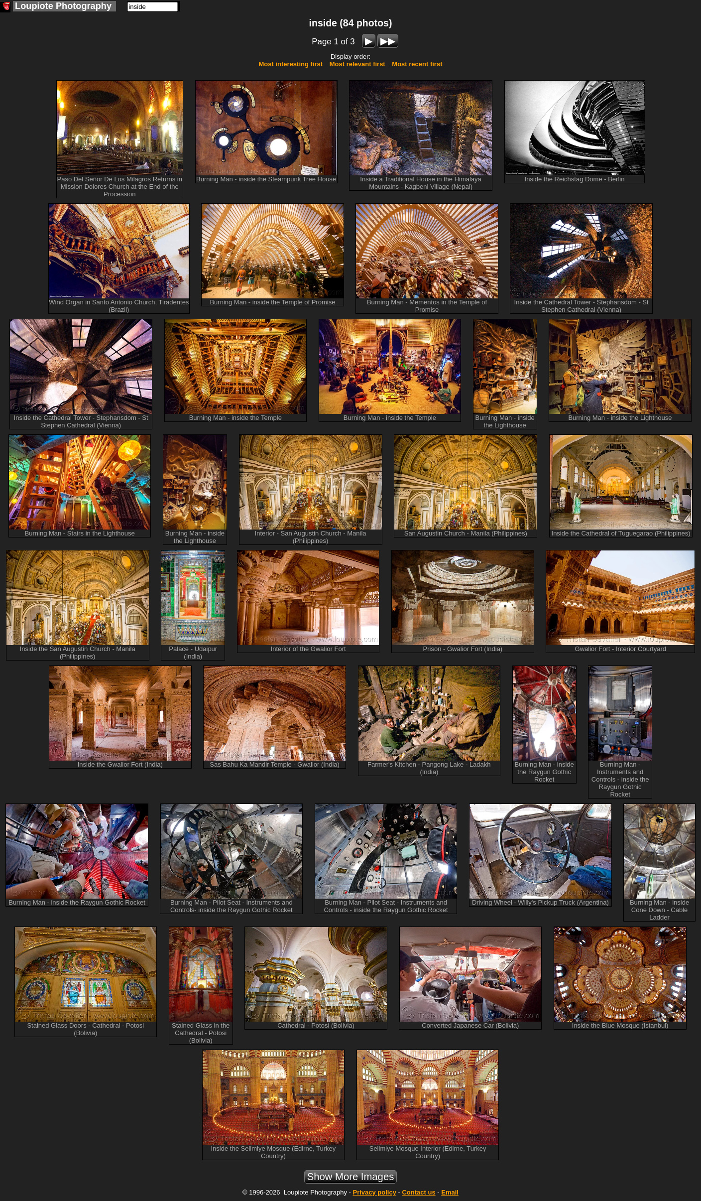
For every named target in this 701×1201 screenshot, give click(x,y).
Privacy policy (374, 1192)
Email (450, 1192)
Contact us (418, 1192)
